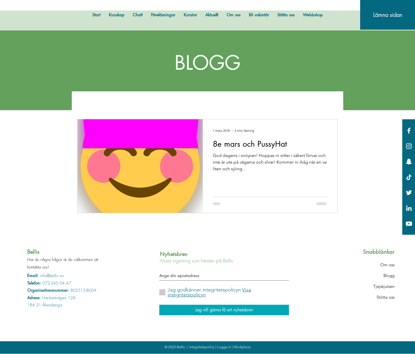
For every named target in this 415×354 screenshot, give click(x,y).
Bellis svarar (216, 102)
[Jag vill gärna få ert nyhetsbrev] (224, 310)
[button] (330, 103)
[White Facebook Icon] (409, 131)
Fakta (246, 102)
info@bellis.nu (52, 275)
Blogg (388, 275)
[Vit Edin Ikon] (409, 208)
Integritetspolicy (202, 347)
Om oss (387, 264)
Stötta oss (385, 297)
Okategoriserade (282, 102)
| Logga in (223, 347)
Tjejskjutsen (383, 286)
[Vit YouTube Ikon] (409, 224)
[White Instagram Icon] (409, 146)
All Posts (86, 102)
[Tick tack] (409, 177)
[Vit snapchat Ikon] (409, 162)
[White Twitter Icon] (409, 193)
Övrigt (114, 102)
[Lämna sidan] (387, 15)
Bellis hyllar (180, 102)
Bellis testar (144, 102)
